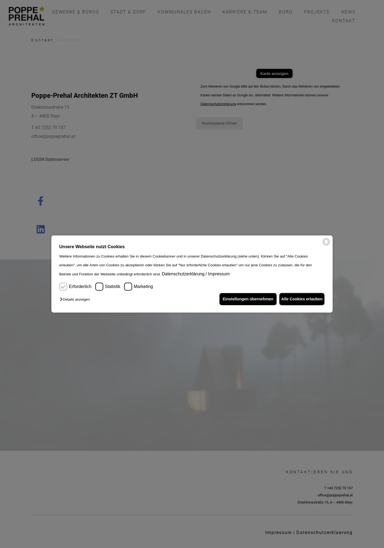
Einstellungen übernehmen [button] (243, 299)
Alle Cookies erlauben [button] (300, 299)
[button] (76, 299)
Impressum (219, 274)
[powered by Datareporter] (326, 244)
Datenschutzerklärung (183, 274)
